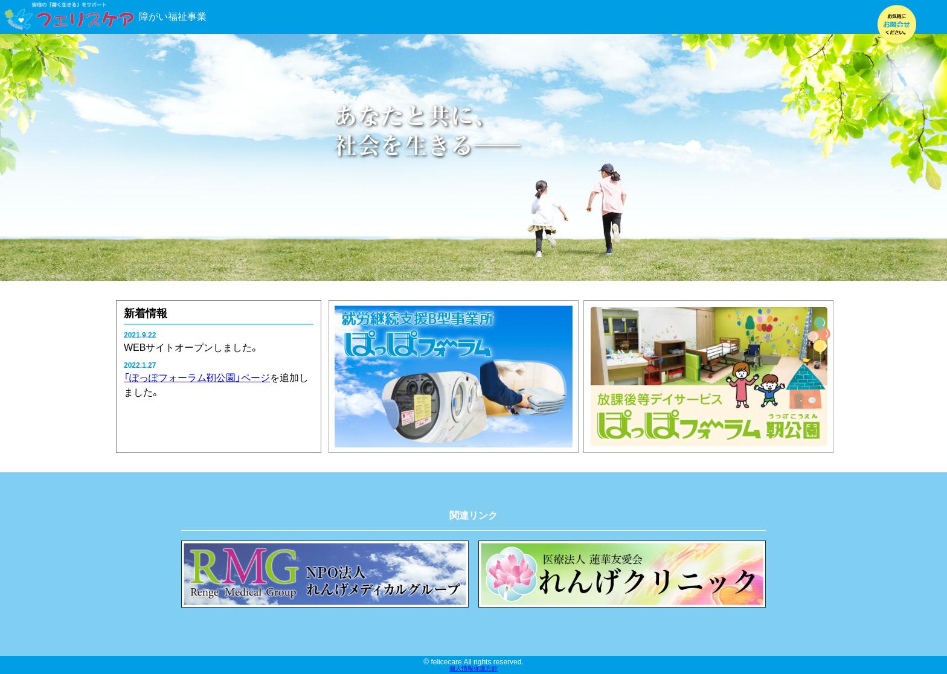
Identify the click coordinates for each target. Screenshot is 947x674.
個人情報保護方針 (473, 669)
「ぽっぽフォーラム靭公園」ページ (197, 378)
